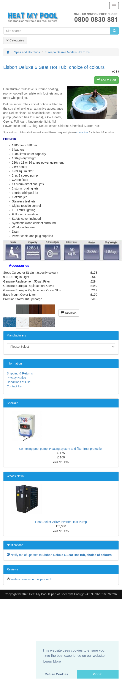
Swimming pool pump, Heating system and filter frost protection (61, 448)
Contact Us (14, 386)
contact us (82, 132)
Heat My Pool (38, 594)
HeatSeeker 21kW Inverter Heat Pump (61, 522)
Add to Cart (106, 80)
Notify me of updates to (59, 555)
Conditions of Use (19, 382)
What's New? (15, 476)
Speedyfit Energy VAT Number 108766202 (89, 594)
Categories (15, 40)
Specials (12, 403)
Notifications (15, 545)
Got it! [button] (97, 674)
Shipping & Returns (20, 373)
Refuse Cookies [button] (56, 674)
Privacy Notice (16, 377)
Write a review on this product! (31, 579)
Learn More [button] (52, 661)
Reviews (68, 313)
